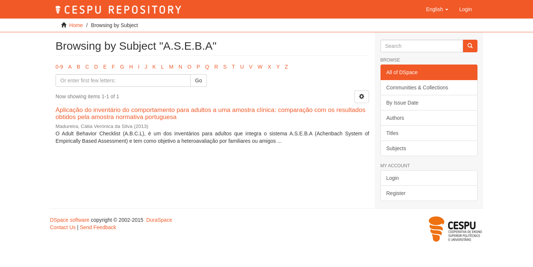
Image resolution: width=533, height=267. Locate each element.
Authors (395, 118)
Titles (392, 133)
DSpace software (70, 220)
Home (76, 25)
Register (396, 193)
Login (392, 178)
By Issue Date (402, 103)
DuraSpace (159, 220)
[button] (437, 9)
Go (198, 80)
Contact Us (63, 227)
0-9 (59, 67)
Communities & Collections (417, 87)
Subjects (396, 148)
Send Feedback (98, 227)
